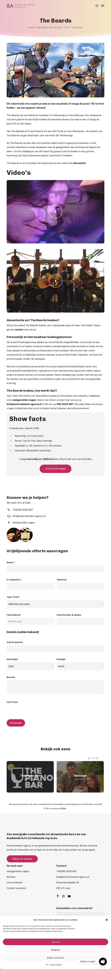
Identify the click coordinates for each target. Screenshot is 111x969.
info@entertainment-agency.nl (24, 404)
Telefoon (62, 579)
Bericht (11, 677)
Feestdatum (14, 614)
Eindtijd (61, 659)
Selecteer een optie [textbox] (19, 604)
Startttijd (12, 659)
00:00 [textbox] (61, 666)
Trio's (66, 27)
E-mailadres (14, 580)
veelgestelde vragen (24, 400)
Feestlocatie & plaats (69, 614)
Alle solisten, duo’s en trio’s (49, 27)
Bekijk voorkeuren (55, 957)
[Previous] (12, 73)
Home (31, 27)
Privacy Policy (55, 965)
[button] (106, 919)
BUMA (63, 808)
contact (18, 329)
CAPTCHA (12, 702)
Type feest (13, 597)
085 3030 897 (65, 404)
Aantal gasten (15, 642)
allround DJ (79, 163)
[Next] (98, 73)
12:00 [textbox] (11, 666)
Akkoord (55, 942)
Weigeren (55, 950)
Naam (11, 562)
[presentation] (29, 710)
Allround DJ (32, 450)
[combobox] (55, 604)
